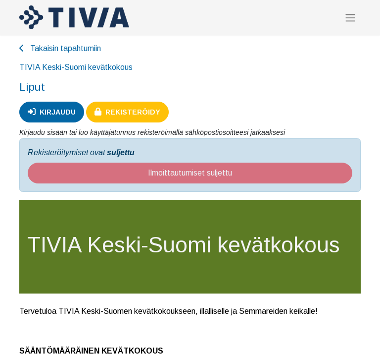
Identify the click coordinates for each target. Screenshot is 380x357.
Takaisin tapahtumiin (60, 48)
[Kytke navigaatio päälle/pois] (350, 17)
